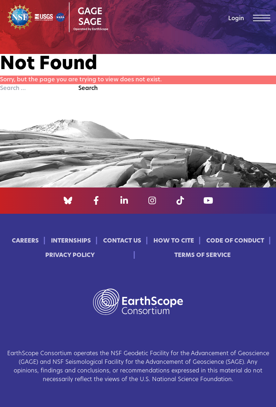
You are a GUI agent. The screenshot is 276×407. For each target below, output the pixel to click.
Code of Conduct (235, 241)
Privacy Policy (70, 255)
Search (88, 88)
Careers (25, 241)
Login (236, 19)
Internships (71, 241)
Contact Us (122, 241)
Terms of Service (202, 255)
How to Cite (173, 241)
